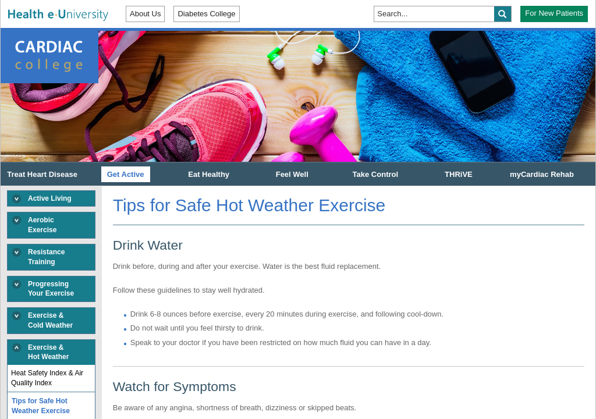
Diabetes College (206, 13)
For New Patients (554, 13)
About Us (145, 13)
